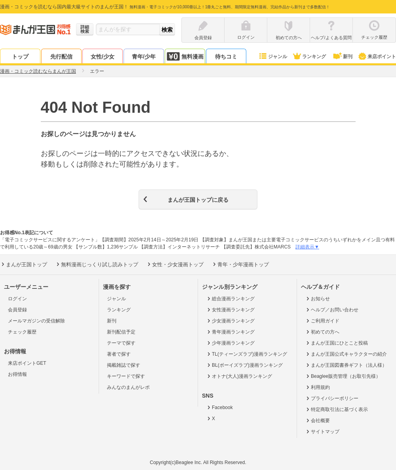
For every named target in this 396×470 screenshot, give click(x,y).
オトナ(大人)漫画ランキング (239, 376)
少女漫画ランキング (230, 321)
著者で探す (119, 354)
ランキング (309, 56)
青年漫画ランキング (230, 332)
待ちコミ (226, 56)
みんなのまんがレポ (128, 387)
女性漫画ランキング (230, 310)
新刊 (342, 56)
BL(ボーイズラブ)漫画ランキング (244, 365)
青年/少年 (144, 56)
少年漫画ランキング (230, 343)
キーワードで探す (126, 376)
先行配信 (61, 56)
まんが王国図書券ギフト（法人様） (346, 365)
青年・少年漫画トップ (240, 264)
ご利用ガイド (322, 321)
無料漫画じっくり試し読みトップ (96, 264)
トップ (20, 56)
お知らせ (317, 299)
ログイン (17, 298)
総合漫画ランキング (230, 299)
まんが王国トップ (23, 264)
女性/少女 (102, 56)
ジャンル (272, 56)
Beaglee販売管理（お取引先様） (343, 376)
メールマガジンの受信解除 (36, 321)
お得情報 (17, 374)
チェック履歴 (22, 332)
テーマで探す (121, 343)
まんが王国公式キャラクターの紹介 (346, 354)
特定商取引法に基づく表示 (336, 409)
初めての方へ (322, 332)
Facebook (219, 407)
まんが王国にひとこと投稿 (336, 343)
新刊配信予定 (121, 332)
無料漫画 (185, 56)
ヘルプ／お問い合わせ (331, 310)
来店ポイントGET (27, 363)
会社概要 (317, 420)
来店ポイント (377, 56)
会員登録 (17, 310)
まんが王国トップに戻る (198, 200)
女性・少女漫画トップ (175, 264)
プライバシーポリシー (331, 398)
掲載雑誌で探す (123, 365)
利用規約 (317, 387)
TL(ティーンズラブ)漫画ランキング (246, 354)
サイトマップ (322, 431)
